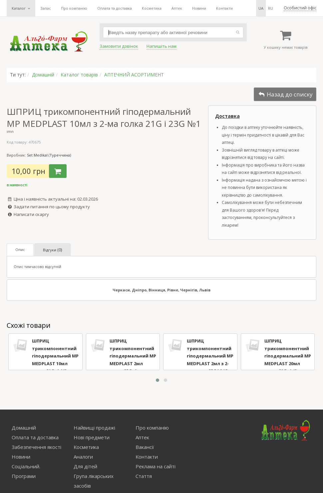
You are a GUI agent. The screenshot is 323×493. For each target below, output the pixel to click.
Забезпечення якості (36, 447)
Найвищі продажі (94, 427)
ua (260, 8)
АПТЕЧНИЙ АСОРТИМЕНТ (134, 74)
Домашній (43, 74)
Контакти (224, 8)
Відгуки (52, 250)
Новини (199, 8)
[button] (158, 380)
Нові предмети (92, 437)
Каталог (21, 8)
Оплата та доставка (114, 8)
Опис (20, 249)
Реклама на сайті (155, 466)
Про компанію (74, 8)
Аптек (176, 8)
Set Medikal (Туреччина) (49, 155)
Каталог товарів (79, 74)
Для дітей (85, 466)
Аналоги (83, 456)
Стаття (144, 476)
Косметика (152, 8)
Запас (45, 8)
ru (270, 8)
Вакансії (145, 447)
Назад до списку (285, 94)
